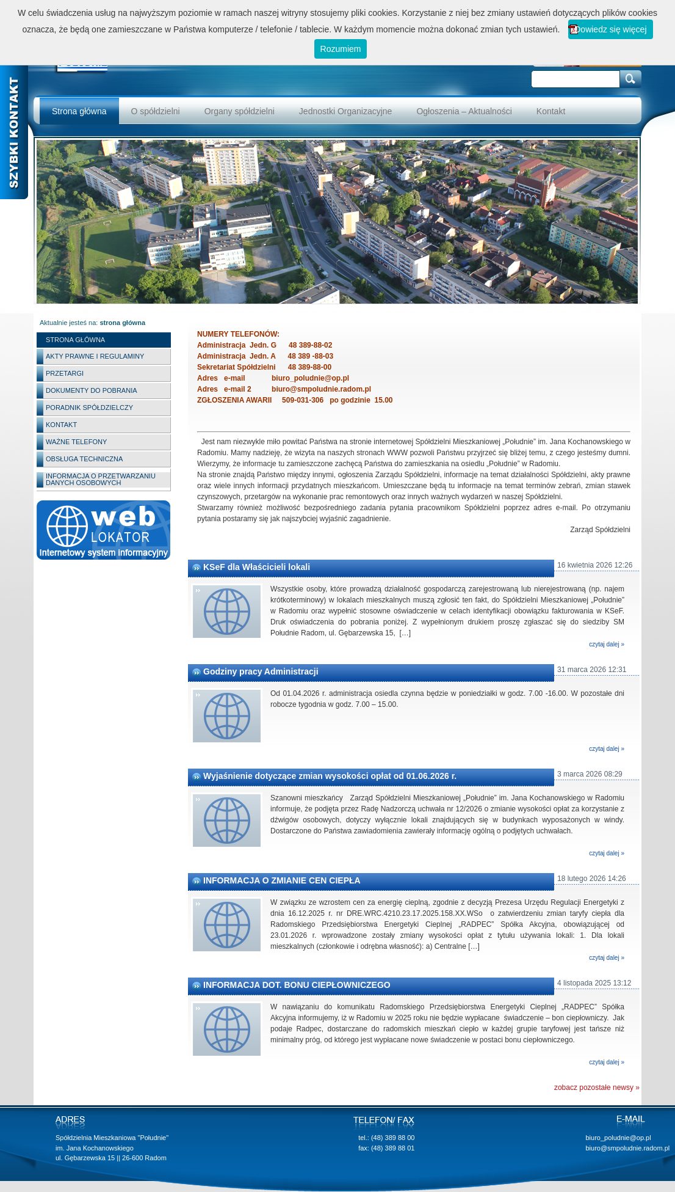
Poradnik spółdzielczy (89, 407)
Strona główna (79, 111)
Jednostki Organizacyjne (345, 111)
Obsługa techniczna (84, 459)
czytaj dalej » (606, 644)
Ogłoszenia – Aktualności (463, 111)
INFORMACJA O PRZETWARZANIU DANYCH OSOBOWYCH (101, 479)
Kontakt (550, 111)
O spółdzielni (155, 111)
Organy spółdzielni (239, 111)
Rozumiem (340, 49)
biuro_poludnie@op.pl (618, 1137)
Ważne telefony (76, 441)
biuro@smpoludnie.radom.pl (627, 1148)
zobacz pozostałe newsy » (597, 1087)
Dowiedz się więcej (610, 29)
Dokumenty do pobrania (91, 390)
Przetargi (65, 373)
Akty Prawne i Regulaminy (95, 356)
